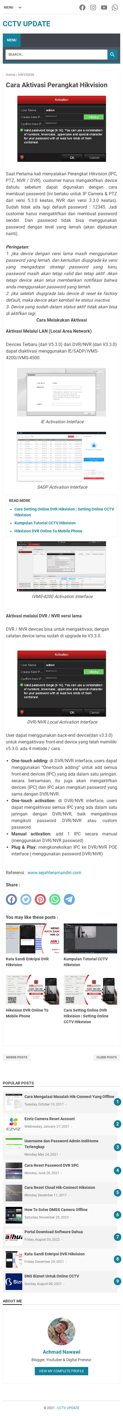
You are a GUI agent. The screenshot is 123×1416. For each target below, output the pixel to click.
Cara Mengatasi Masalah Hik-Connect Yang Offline (69, 1096)
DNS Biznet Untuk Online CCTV (51, 1276)
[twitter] (25, 899)
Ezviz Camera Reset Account (49, 1119)
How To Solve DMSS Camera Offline (56, 1209)
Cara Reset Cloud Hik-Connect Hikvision (59, 1187)
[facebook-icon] (83, 7)
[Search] (56, 55)
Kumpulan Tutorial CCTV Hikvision (45, 523)
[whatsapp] (54, 899)
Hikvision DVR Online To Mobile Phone (48, 531)
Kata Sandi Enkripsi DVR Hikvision (54, 1254)
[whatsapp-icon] (115, 7)
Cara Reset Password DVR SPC (51, 1165)
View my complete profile (61, 1371)
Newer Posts (16, 1057)
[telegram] (69, 899)
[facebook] (11, 899)
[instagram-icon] (94, 7)
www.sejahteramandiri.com (54, 872)
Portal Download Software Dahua (53, 1232)
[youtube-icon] (104, 7)
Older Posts (107, 1057)
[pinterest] (40, 899)
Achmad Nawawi (61, 1352)
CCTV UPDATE (26, 24)
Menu (11, 40)
